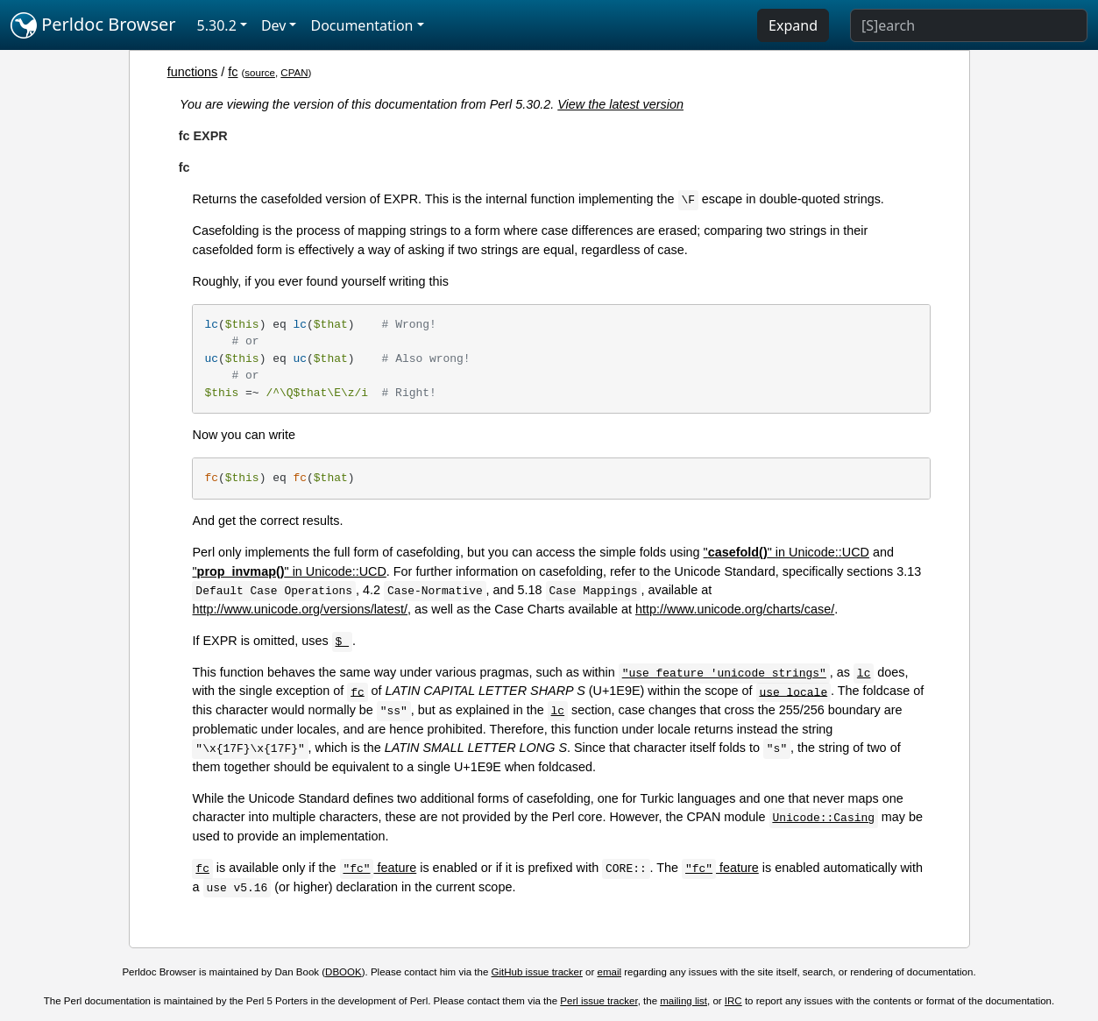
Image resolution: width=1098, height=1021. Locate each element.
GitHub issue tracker (537, 972)
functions (192, 72)
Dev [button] (274, 25)
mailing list (683, 1001)
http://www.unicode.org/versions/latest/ (299, 609)
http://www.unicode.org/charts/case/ (734, 609)
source (259, 72)
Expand (793, 25)
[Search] (968, 25)
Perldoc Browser (93, 25)
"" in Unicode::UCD (786, 552)
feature (378, 868)
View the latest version (620, 104)
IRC (733, 1001)
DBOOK (343, 972)
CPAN (294, 72)
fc (232, 72)
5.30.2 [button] (217, 25)
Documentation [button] (361, 25)
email (610, 972)
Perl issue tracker (598, 1001)
